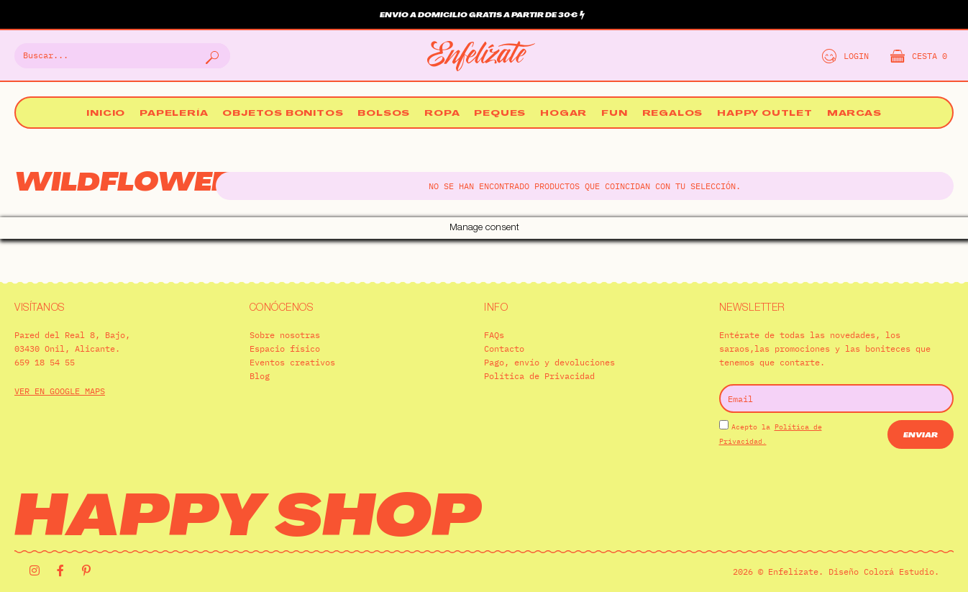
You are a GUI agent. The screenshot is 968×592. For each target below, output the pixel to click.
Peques (500, 114)
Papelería (174, 114)
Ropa (442, 114)
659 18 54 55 (44, 340)
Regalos (672, 114)
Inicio (105, 114)
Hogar (563, 114)
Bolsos (383, 114)
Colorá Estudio (899, 550)
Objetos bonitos (282, 114)
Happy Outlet (765, 114)
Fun (614, 114)
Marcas (854, 114)
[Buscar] (210, 55)
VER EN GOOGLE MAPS (59, 369)
